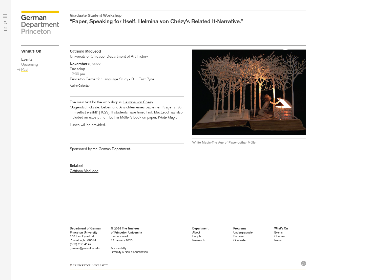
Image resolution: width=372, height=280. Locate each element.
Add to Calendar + (81, 85)
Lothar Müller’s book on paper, (143, 117)
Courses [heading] (279, 236)
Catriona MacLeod (84, 171)
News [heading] (278, 240)
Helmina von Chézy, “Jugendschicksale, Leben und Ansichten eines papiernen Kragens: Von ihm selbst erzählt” (126, 107)
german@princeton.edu (84, 248)
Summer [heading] (238, 236)
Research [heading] (198, 240)
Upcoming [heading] (29, 64)
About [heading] (196, 232)
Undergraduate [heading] (243, 232)
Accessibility (118, 248)
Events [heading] (278, 232)
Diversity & (129, 252)
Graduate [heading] (239, 240)
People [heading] (196, 236)
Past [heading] (24, 69)
